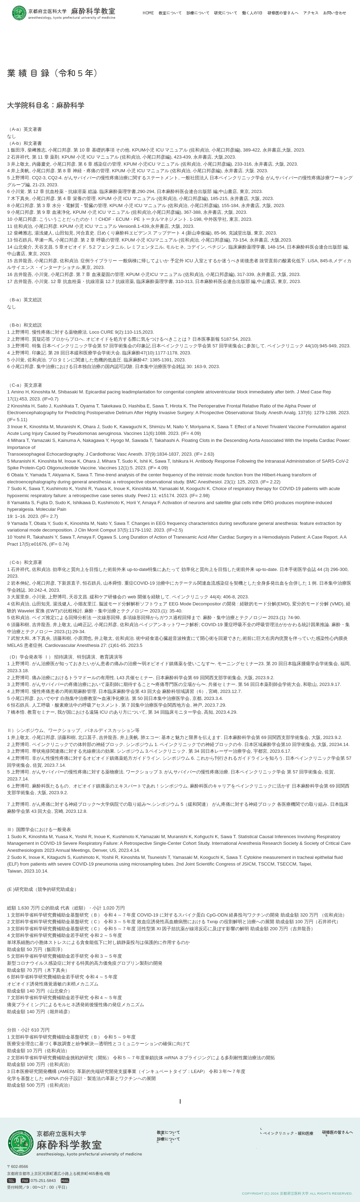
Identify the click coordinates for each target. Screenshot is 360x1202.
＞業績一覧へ (197, 1103)
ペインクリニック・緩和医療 (274, 1154)
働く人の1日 (252, 1140)
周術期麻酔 (181, 1159)
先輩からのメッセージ (333, 1146)
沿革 (215, 1139)
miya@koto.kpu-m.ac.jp (117, 1180)
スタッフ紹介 (180, 1146)
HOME (148, 12)
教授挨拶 (183, 1139)
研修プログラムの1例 (332, 1139)
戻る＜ (156, 1103)
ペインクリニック (186, 1166)
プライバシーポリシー (333, 1186)
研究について (253, 1133)
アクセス (311, 12)
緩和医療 (217, 1166)
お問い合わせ (334, 12)
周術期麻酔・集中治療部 (270, 1147)
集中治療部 (219, 1159)
